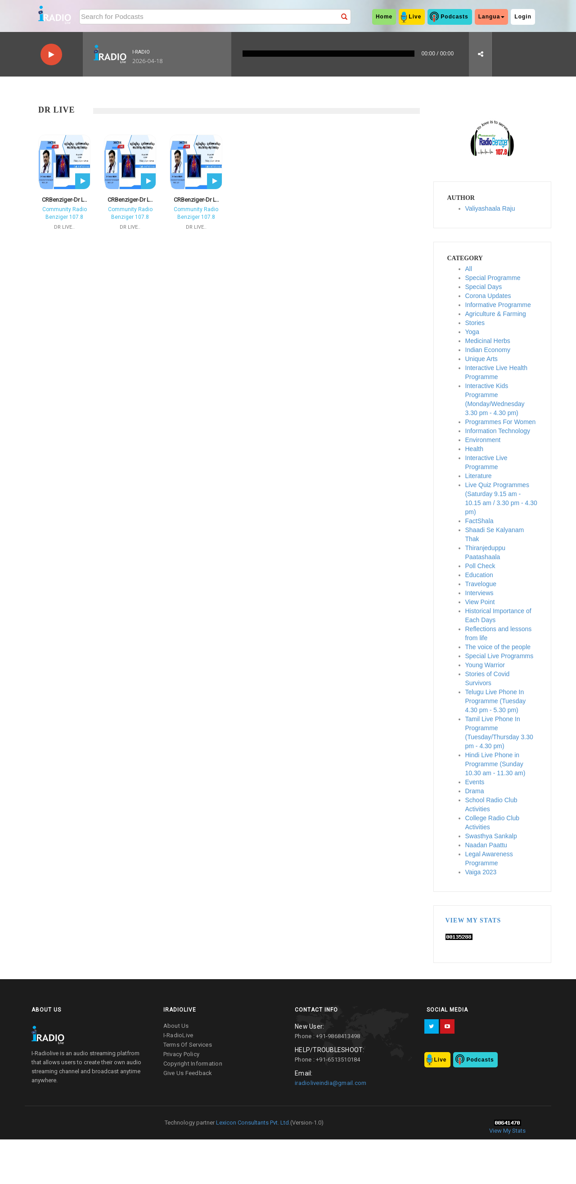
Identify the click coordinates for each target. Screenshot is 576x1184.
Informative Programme (498, 304)
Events (475, 782)
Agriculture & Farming (495, 313)
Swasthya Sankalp (491, 836)
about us (176, 1025)
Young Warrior (485, 665)
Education (479, 574)
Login (522, 17)
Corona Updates (488, 295)
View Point (480, 602)
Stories (475, 322)
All (468, 268)
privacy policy (181, 1054)
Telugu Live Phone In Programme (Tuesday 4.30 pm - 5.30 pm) (495, 701)
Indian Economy (487, 349)
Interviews (479, 593)
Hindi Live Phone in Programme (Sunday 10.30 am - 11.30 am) (495, 764)
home (384, 17)
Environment (483, 439)
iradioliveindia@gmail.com (330, 1083)
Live (415, 17)
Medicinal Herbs (487, 340)
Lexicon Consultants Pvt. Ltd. (252, 1122)
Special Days (483, 286)
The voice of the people (498, 647)
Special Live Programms (499, 656)
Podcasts (454, 17)
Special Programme (493, 277)
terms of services (187, 1044)
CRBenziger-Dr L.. (64, 199)
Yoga (472, 331)
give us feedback (187, 1073)
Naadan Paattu (486, 845)
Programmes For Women (500, 421)
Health (474, 448)
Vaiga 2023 (481, 872)
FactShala (479, 520)
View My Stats (473, 920)
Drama (474, 791)
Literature (478, 475)
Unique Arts (481, 358)
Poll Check (480, 565)
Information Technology (498, 430)
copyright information (192, 1063)
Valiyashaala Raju (490, 208)
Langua (491, 17)
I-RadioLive (178, 1035)
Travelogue (481, 583)
